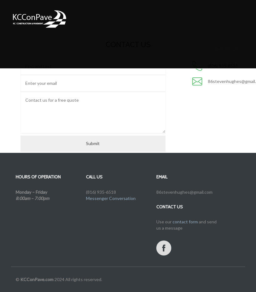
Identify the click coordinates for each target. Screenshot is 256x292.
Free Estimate (130, 55)
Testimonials (166, 55)
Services (79, 55)
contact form (185, 221)
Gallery (102, 55)
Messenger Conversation (111, 198)
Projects (196, 55)
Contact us (225, 55)
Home (58, 55)
